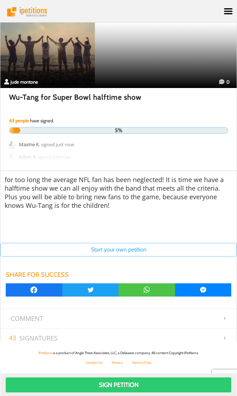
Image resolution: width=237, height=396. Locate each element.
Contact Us (94, 362)
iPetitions (118, 11)
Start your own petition (118, 249)
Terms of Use (141, 362)
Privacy (117, 362)
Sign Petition (119, 384)
